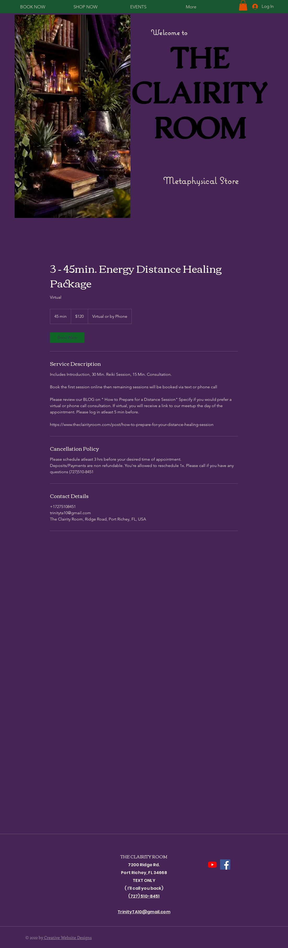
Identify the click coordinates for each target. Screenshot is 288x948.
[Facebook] (225, 864)
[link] (67, 337)
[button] (243, 5)
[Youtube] (212, 864)
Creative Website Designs (67, 937)
